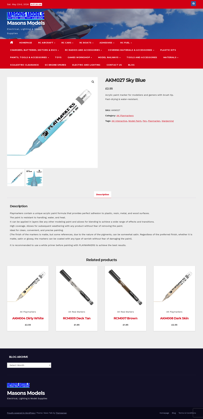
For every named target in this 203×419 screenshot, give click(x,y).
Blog (131, 65)
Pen (145, 121)
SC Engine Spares (55, 65)
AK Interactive (119, 121)
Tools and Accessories (142, 57)
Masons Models (26, 23)
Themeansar (61, 413)
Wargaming (168, 121)
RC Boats (86, 42)
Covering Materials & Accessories (130, 50)
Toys (58, 57)
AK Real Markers (76, 312)
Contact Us (114, 65)
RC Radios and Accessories (83, 50)
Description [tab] (102, 194)
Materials (170, 57)
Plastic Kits (168, 50)
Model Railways (108, 57)
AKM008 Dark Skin (174, 318)
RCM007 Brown (125, 318)
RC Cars (66, 42)
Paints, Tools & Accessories (29, 57)
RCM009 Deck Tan (77, 318)
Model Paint (134, 121)
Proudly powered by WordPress (21, 413)
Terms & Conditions (187, 413)
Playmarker (154, 121)
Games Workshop (79, 57)
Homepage (25, 42)
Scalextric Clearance (24, 65)
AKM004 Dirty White (28, 318)
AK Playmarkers (125, 115)
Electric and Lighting (86, 65)
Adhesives (106, 42)
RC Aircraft (46, 42)
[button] (188, 53)
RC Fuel (125, 42)
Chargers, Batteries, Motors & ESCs (34, 50)
